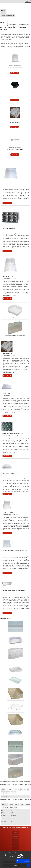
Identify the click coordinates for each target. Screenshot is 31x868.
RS (24, 789)
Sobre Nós (15, 836)
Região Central (4, 804)
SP (15, 789)
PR (18, 789)
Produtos (15, 840)
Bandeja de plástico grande (24, 24)
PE (27, 789)
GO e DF (8, 792)
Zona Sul (22, 804)
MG (10, 789)
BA (1, 792)
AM (12, 792)
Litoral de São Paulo (13, 807)
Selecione (3, 789)
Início (15, 832)
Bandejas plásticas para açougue (13, 21)
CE (4, 792)
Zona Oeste (17, 804)
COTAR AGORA (15, 72)
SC (21, 789)
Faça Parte (15, 848)
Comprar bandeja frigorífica (13, 24)
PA (15, 792)
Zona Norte (11, 804)
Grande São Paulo (5, 807)
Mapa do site (15, 844)
